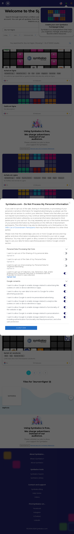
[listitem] (37, 249)
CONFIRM (21, 328)
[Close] (69, 203)
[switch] (65, 253)
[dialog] (37, 267)
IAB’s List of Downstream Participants (20, 228)
